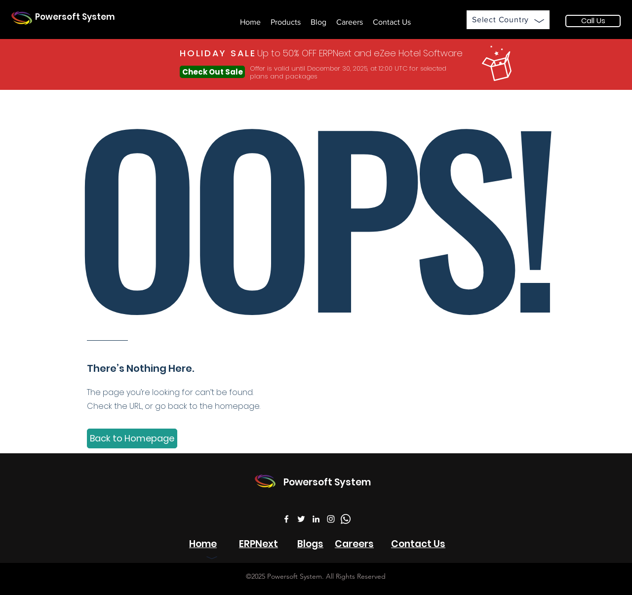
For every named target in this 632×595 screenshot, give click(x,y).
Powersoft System (75, 17)
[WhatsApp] (346, 519)
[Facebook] (286, 519)
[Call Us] (593, 21)
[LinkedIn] (316, 519)
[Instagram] (331, 519)
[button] (286, 22)
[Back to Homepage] (132, 438)
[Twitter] (301, 519)
